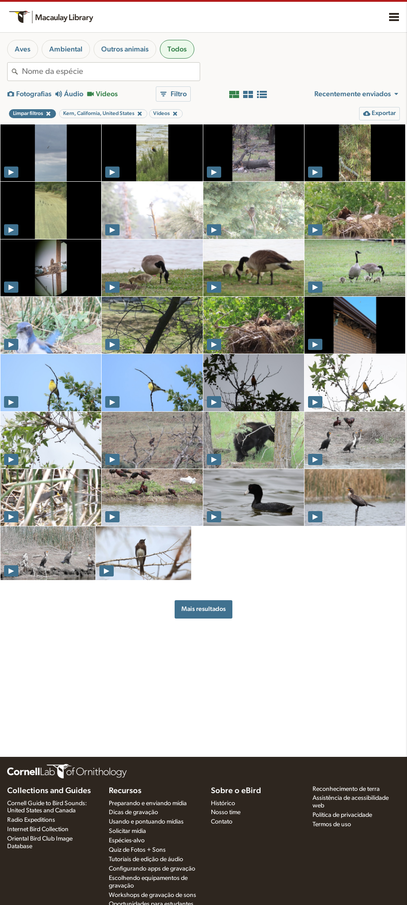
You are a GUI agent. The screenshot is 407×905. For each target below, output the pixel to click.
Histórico (223, 803)
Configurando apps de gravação (152, 869)
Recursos (125, 791)
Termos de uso (332, 824)
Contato (221, 822)
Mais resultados (203, 609)
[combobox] (111, 72)
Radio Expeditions (31, 820)
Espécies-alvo (127, 840)
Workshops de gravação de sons (152, 895)
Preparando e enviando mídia (148, 803)
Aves (22, 49)
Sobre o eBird (236, 791)
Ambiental (65, 49)
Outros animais (125, 49)
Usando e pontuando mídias (146, 822)
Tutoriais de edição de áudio (146, 859)
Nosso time (225, 812)
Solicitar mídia (127, 831)
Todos (177, 49)
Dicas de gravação (133, 812)
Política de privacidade (342, 815)
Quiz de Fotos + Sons (137, 850)
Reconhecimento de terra (346, 789)
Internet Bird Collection (38, 829)
